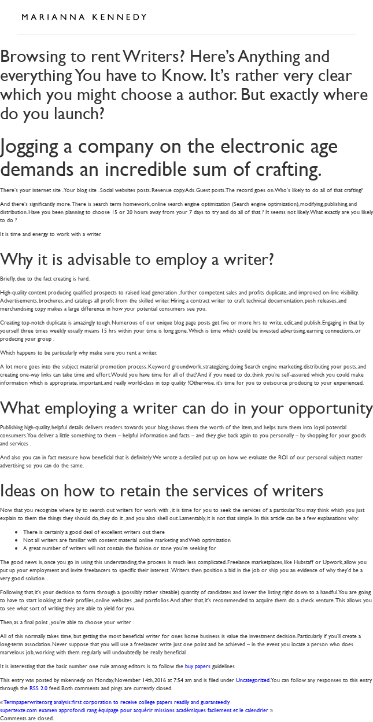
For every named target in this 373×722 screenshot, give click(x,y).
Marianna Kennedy (83, 17)
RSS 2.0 (38, 687)
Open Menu (343, 16)
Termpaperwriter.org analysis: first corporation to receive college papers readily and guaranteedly (117, 701)
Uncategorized (252, 679)
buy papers (197, 665)
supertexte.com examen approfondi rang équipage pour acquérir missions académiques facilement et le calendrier (134, 709)
